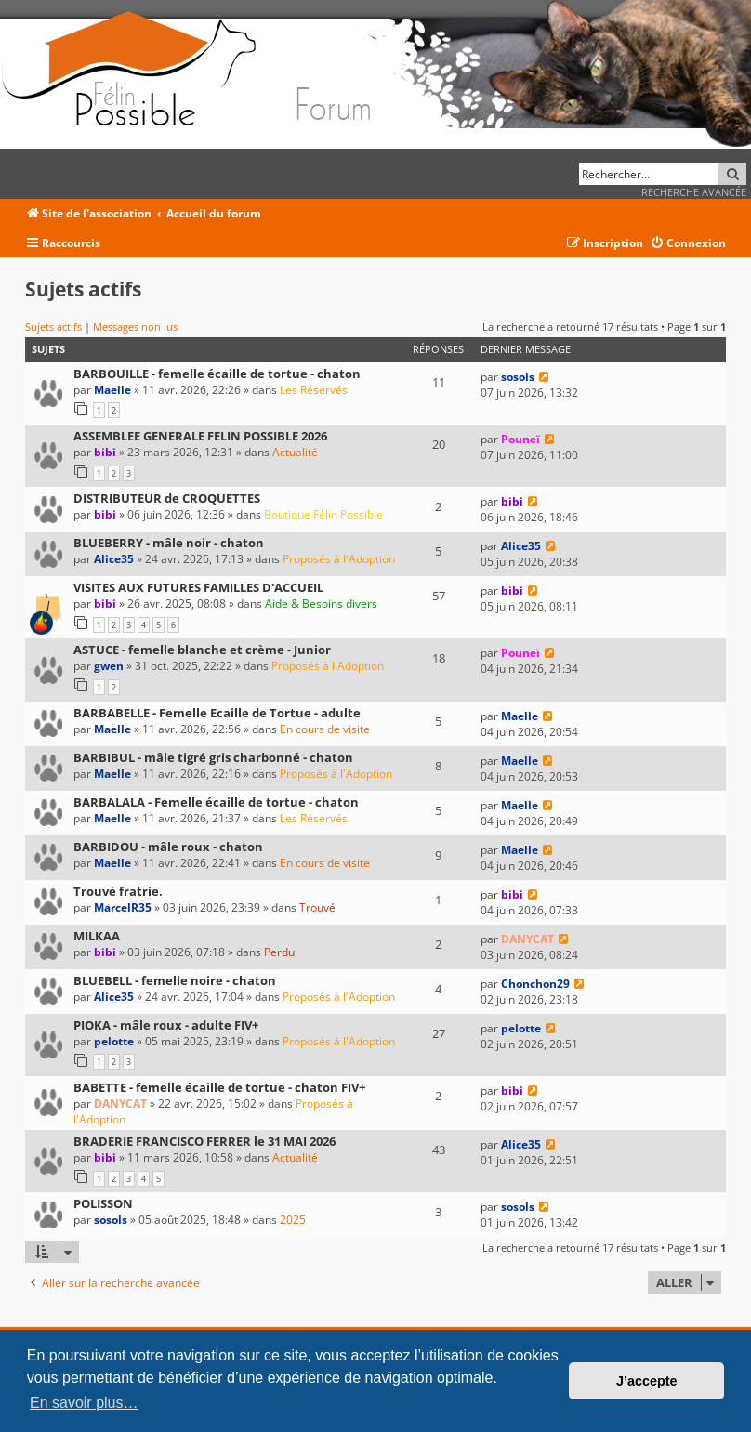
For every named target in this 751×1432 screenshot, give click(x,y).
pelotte (114, 1041)
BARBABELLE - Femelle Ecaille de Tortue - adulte (217, 712)
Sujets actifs (53, 327)
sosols (517, 377)
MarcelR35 (123, 907)
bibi (105, 452)
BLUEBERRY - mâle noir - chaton (168, 542)
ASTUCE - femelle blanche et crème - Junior (202, 649)
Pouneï (520, 439)
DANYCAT (527, 939)
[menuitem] (688, 243)
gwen (109, 666)
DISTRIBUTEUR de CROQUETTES (166, 498)
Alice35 (114, 559)
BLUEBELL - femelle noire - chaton (174, 980)
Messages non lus (135, 327)
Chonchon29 (535, 984)
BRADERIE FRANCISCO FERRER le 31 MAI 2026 (204, 1141)
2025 (293, 1220)
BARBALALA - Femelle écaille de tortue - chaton (216, 802)
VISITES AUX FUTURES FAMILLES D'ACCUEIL (198, 587)
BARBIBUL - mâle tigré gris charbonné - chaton (213, 757)
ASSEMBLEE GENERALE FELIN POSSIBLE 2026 (200, 435)
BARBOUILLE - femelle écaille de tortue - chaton (217, 373)
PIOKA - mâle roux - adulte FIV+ (165, 1025)
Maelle (112, 390)
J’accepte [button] (647, 1380)
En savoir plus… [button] (84, 1403)
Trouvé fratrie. (118, 891)
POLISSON (103, 1203)
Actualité (295, 452)
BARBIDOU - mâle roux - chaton (168, 846)
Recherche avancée (693, 192)
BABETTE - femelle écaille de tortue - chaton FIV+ (219, 1087)
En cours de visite (325, 729)
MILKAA (96, 935)
